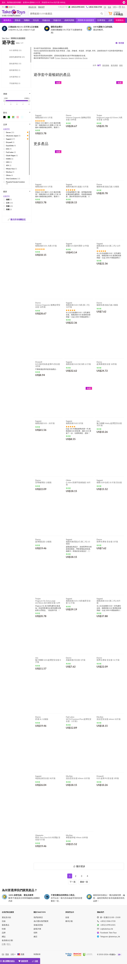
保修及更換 (38, 925)
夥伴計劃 (69, 921)
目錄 (4, 921)
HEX (9, 162)
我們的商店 (38, 917)
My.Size (10, 172)
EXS (9, 149)
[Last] (84, 881)
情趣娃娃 (46, 20)
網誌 (4, 936)
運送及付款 (6, 917)
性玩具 (36, 20)
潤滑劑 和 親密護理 (86, 20)
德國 (9, 199)
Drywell (10, 142)
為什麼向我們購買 (41, 921)
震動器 (17, 20)
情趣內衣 (57, 20)
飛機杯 (27, 20)
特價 (4, 929)
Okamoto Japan (13, 136)
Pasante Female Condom (15, 183)
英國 (9, 206)
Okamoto (64, 58)
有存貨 (121, 43)
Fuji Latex (11, 152)
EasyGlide (11, 146)
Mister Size (11, 169)
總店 (35, 936)
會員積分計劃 (7, 940)
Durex (10, 132)
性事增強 (101, 20)
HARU (9, 159)
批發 (67, 917)
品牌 (110, 20)
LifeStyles (78, 58)
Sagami (10, 139)
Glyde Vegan (12, 155)
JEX (8, 165)
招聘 (35, 932)
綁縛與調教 (69, 20)
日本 (9, 203)
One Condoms (13, 179)
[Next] (72, 881)
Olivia (9, 175)
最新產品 (7, 20)
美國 (9, 209)
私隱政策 (37, 954)
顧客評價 (37, 929)
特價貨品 (120, 20)
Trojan (57, 58)
